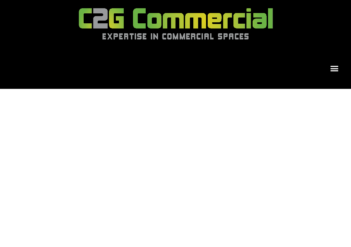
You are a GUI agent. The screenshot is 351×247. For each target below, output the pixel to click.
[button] (334, 68)
